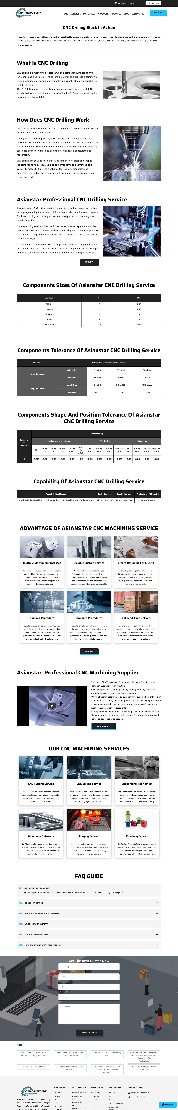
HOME (65, 13)
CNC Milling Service (89, 784)
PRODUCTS (103, 13)
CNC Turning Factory (116, 1104)
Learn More (103, 726)
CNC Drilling (58, 1106)
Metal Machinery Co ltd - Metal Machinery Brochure (70, 1054)
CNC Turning (58, 1093)
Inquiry (167, 1104)
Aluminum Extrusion (41, 836)
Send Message (89, 1032)
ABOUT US (116, 13)
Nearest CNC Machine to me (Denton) (144, 1068)
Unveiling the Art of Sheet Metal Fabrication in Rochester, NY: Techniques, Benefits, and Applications (144, 1057)
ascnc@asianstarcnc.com (128, 3)
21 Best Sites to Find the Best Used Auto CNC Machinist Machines (107, 1070)
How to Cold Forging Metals (33, 1067)
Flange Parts (95, 1100)
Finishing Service (137, 836)
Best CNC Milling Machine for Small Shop (70, 1068)
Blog (110, 1096)
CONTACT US (137, 13)
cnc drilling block (24, 45)
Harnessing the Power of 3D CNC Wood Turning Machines (33, 1054)
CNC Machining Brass (79, 1093)
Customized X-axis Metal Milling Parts (107, 1054)
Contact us (112, 1100)
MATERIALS (89, 13)
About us (112, 1093)
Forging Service (89, 836)
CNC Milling (57, 1096)
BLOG (126, 13)
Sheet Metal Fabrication (137, 784)
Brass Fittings (95, 1093)
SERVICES (75, 13)
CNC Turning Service (41, 784)
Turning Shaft (95, 1096)
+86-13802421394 (138, 1097)
